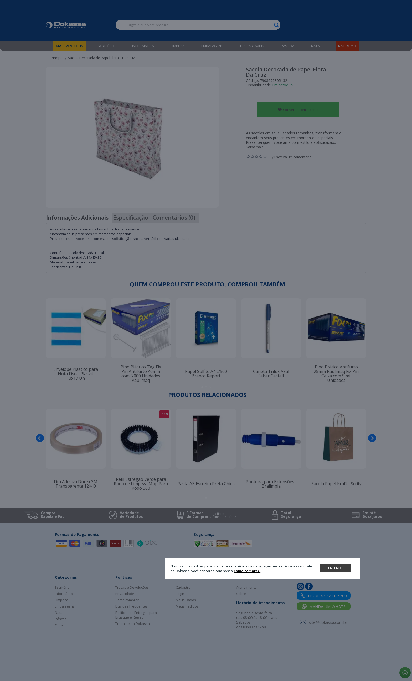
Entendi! (335, 568)
